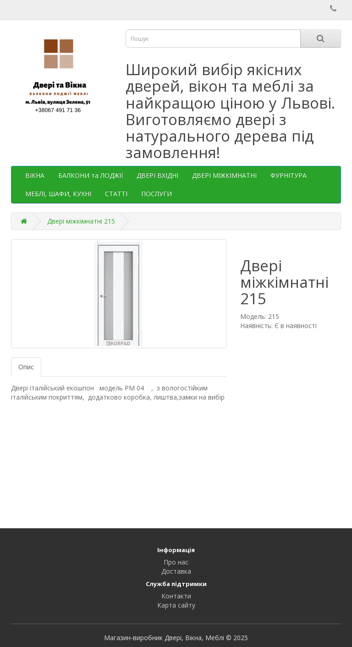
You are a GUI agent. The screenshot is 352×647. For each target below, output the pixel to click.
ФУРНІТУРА (288, 175)
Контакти (176, 596)
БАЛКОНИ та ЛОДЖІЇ (90, 175)
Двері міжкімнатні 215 (81, 221)
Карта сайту (176, 605)
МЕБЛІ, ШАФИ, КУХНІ (58, 193)
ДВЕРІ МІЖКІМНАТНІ (224, 175)
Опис (26, 366)
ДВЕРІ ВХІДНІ (157, 175)
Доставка (176, 571)
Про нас (176, 562)
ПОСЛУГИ (156, 193)
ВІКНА (34, 175)
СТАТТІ (116, 193)
